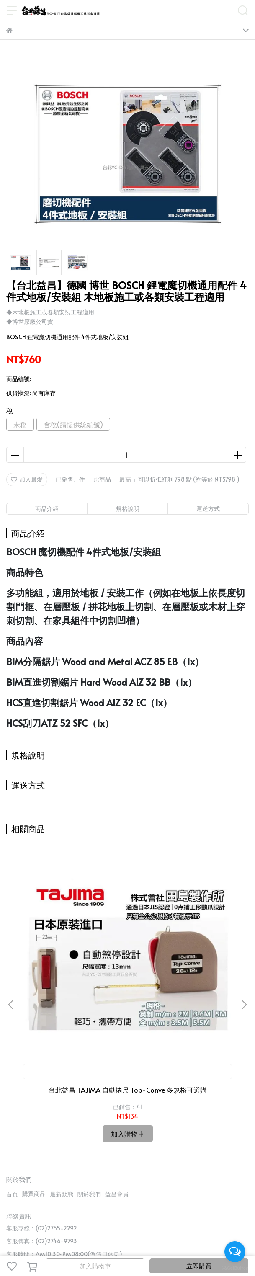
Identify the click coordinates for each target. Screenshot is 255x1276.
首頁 (12, 1085)
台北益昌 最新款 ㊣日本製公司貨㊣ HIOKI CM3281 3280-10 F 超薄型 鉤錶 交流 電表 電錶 (182, 985)
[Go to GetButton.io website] (235, 1267)
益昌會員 (117, 1085)
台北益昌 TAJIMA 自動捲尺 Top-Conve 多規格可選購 (73, 985)
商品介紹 (47, 509)
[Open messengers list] (234, 1251)
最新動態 (61, 1085)
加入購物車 (95, 1265)
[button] (244, 950)
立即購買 (198, 1265)
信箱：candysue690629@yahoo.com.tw (60, 1158)
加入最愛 (27, 479)
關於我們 (89, 1085)
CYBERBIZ (205, 1244)
